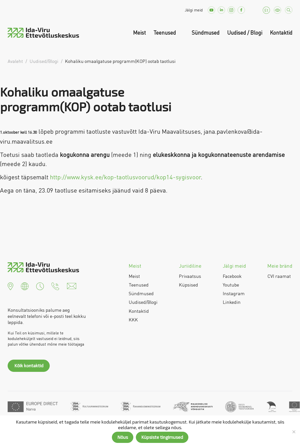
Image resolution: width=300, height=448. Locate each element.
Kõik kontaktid (28, 365)
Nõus (122, 437)
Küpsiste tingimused (162, 437)
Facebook (232, 276)
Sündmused (205, 32)
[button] (10, 285)
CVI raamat (279, 276)
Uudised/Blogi (143, 302)
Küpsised (188, 285)
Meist (139, 32)
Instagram (234, 293)
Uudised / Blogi (244, 32)
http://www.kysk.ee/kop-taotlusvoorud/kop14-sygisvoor (125, 177)
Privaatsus (190, 276)
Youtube (231, 285)
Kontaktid (281, 32)
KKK (133, 319)
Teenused (165, 32)
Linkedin (232, 302)
